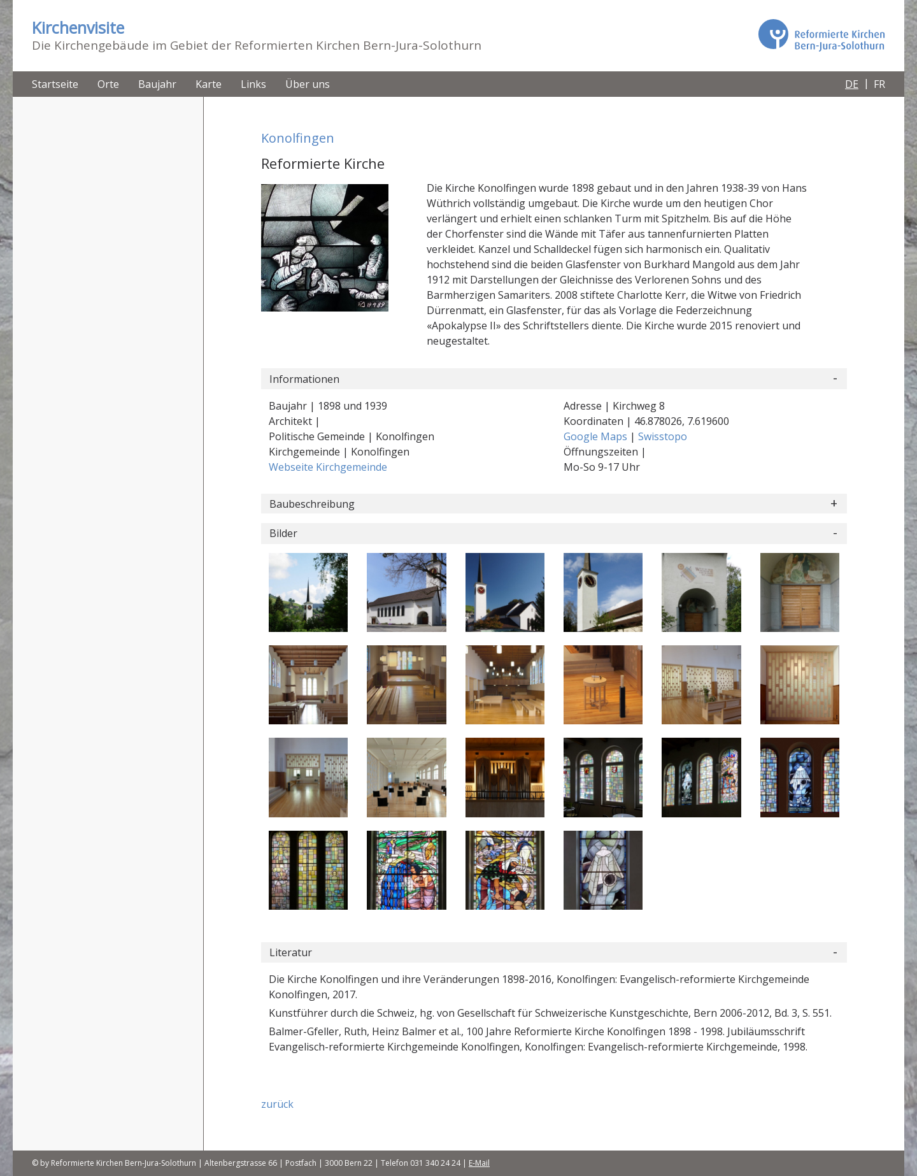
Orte (108, 84)
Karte (208, 84)
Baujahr (157, 84)
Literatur (290, 952)
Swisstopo (662, 436)
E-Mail (479, 1163)
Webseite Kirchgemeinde (328, 467)
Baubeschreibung (312, 504)
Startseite (55, 84)
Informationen (304, 379)
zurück (277, 1104)
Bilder (283, 533)
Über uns (307, 84)
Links (253, 84)
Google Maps (597, 436)
